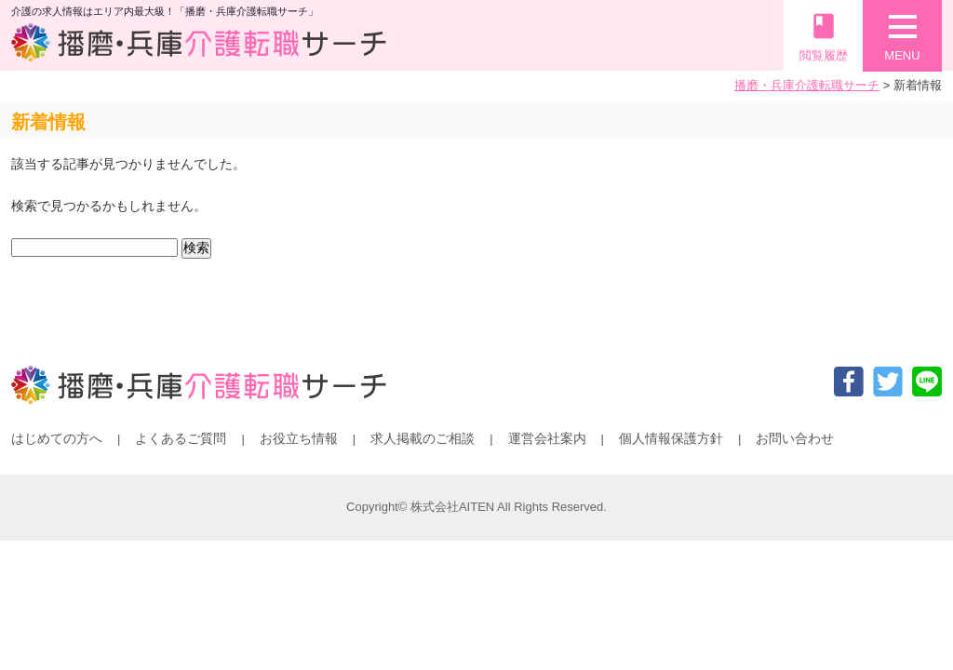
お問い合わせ (795, 438)
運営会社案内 (547, 438)
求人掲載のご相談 (422, 438)
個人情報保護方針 (671, 438)
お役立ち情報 (299, 438)
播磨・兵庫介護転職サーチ (806, 85)
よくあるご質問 (180, 438)
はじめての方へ (56, 438)
